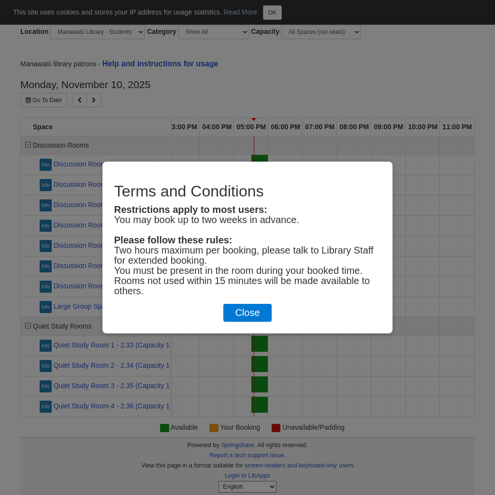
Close (247, 312)
